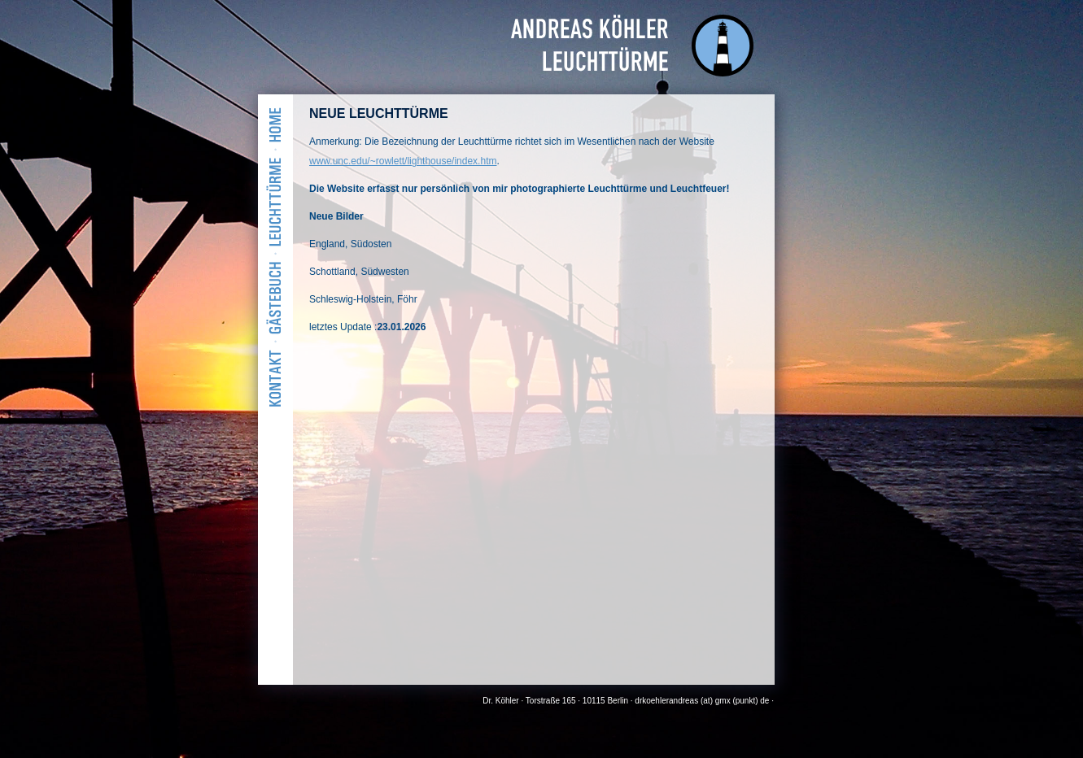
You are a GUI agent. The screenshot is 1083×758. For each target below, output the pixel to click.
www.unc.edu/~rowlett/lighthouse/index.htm (402, 161)
